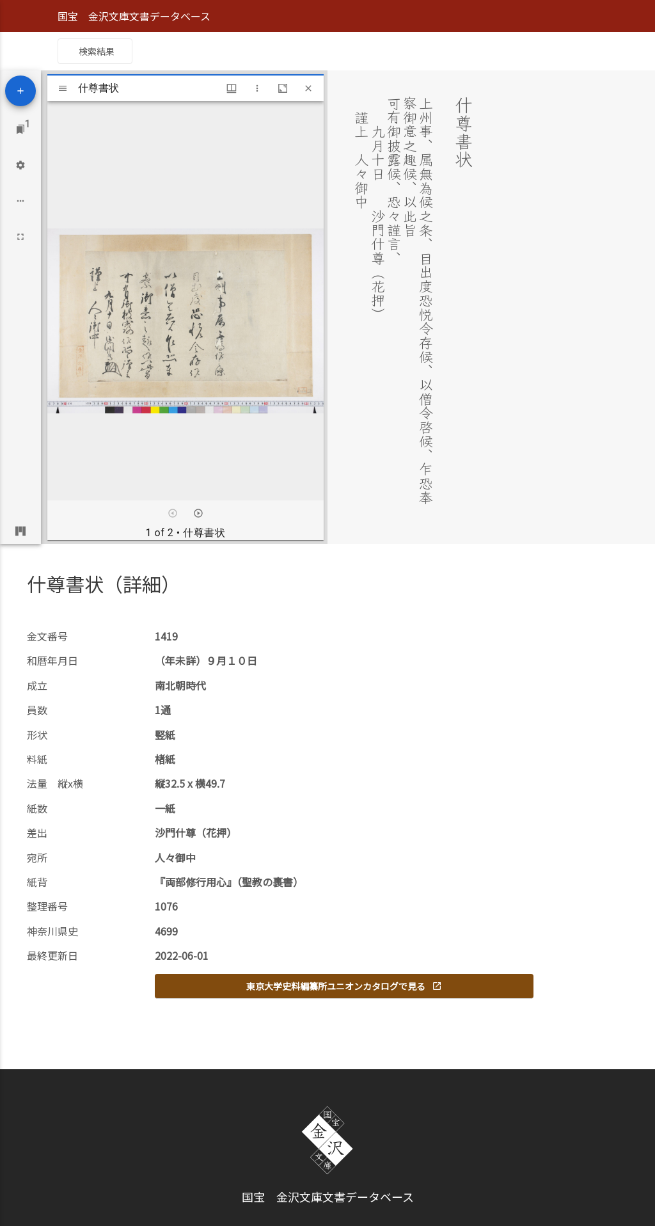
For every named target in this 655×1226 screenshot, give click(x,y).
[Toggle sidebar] (62, 88)
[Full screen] (20, 237)
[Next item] (198, 513)
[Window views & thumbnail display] (231, 88)
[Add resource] (20, 91)
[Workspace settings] (20, 165)
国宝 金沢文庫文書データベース (134, 16)
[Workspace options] (20, 201)
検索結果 (96, 51)
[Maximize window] (283, 88)
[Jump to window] (20, 129)
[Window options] (257, 88)
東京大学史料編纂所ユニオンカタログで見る (344, 986)
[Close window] (308, 88)
